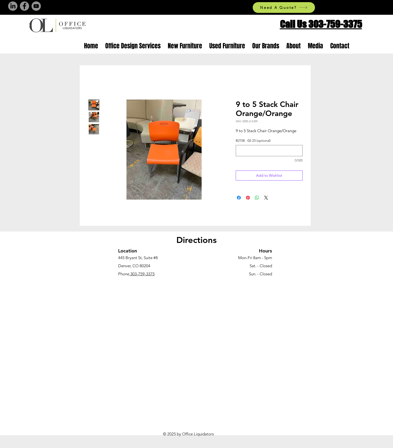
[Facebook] (24, 6)
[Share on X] (266, 198)
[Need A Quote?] (284, 7)
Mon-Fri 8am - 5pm (255, 257)
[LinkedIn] (12, 6)
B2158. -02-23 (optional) (253, 140)
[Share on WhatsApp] (257, 198)
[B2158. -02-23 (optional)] (269, 150)
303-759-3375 (142, 274)
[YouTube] (36, 6)
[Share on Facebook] (239, 198)
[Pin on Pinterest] (248, 198)
